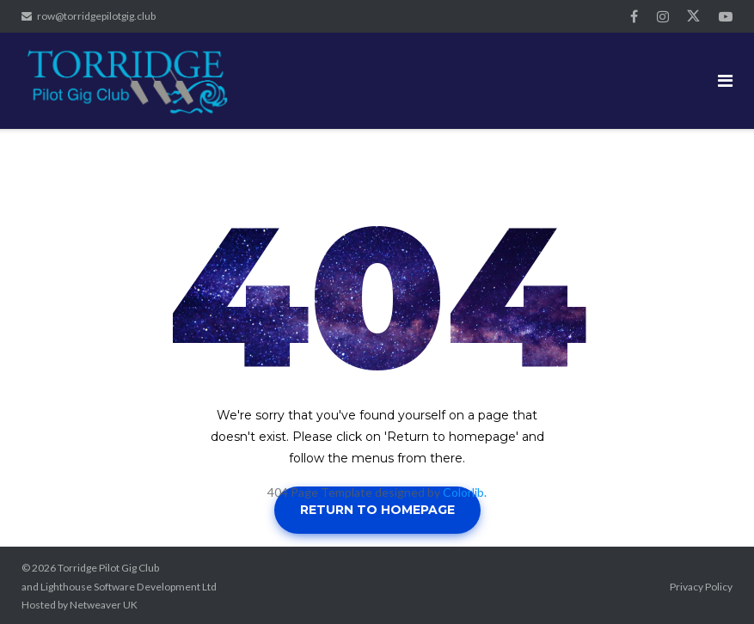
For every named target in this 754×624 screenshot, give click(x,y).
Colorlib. (465, 492)
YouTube (726, 16)
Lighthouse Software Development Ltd (128, 586)
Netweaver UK (104, 604)
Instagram (663, 16)
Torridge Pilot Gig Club (108, 567)
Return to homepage (377, 509)
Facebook (634, 16)
